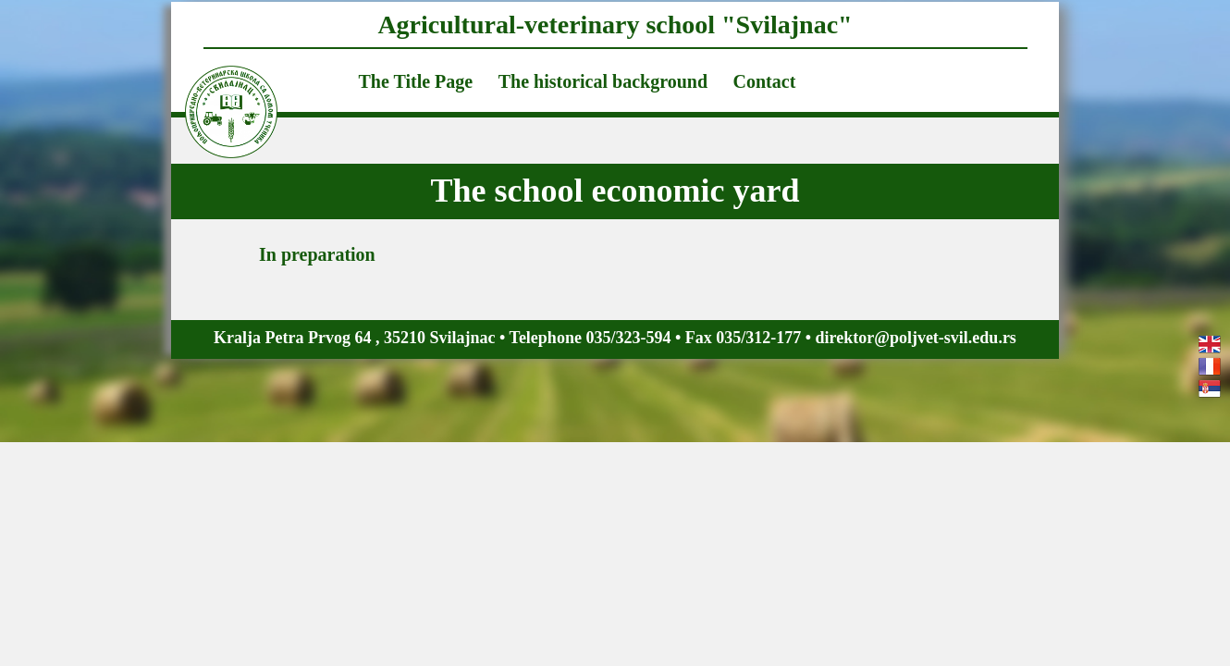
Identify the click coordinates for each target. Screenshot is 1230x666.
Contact (764, 81)
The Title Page (416, 81)
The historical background (602, 81)
